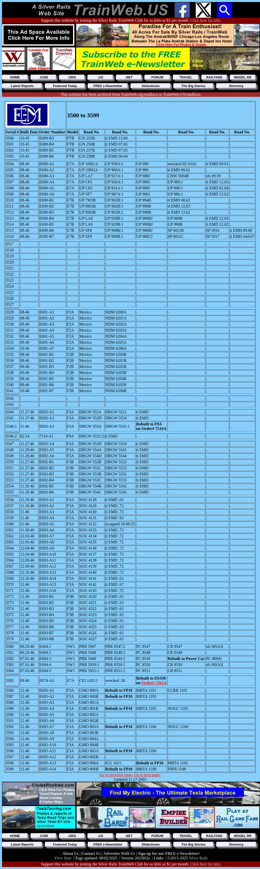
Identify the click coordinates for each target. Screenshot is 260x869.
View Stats (63, 858)
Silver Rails (198, 858)
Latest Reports (22, 86)
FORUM (157, 77)
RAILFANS (214, 77)
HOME (15, 77)
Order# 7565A (154, 683)
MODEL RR (242, 77)
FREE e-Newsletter (107, 86)
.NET (129, 77)
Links (159, 858)
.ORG (72, 77)
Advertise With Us (119, 853)
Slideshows (151, 86)
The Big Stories (193, 86)
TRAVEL (185, 77)
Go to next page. (147, 775)
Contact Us (91, 853)
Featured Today (65, 86)
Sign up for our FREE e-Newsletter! (169, 853)
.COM (43, 77)
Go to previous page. (116, 775)
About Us (71, 853)
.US (100, 77)
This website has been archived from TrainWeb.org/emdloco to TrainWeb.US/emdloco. (131, 94)
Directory (236, 86)
